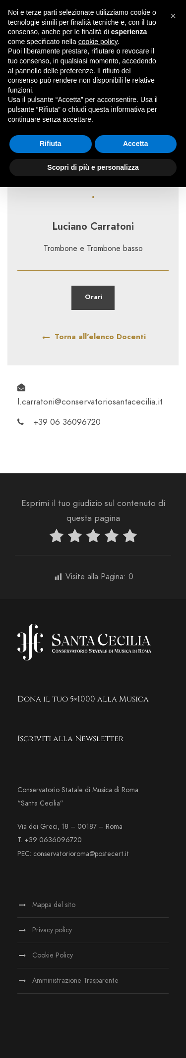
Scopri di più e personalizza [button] (92, 167)
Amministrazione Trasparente (75, 980)
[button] (173, 16)
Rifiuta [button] (51, 144)
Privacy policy (52, 930)
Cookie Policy (52, 955)
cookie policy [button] (98, 42)
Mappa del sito (53, 904)
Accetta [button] (135, 144)
